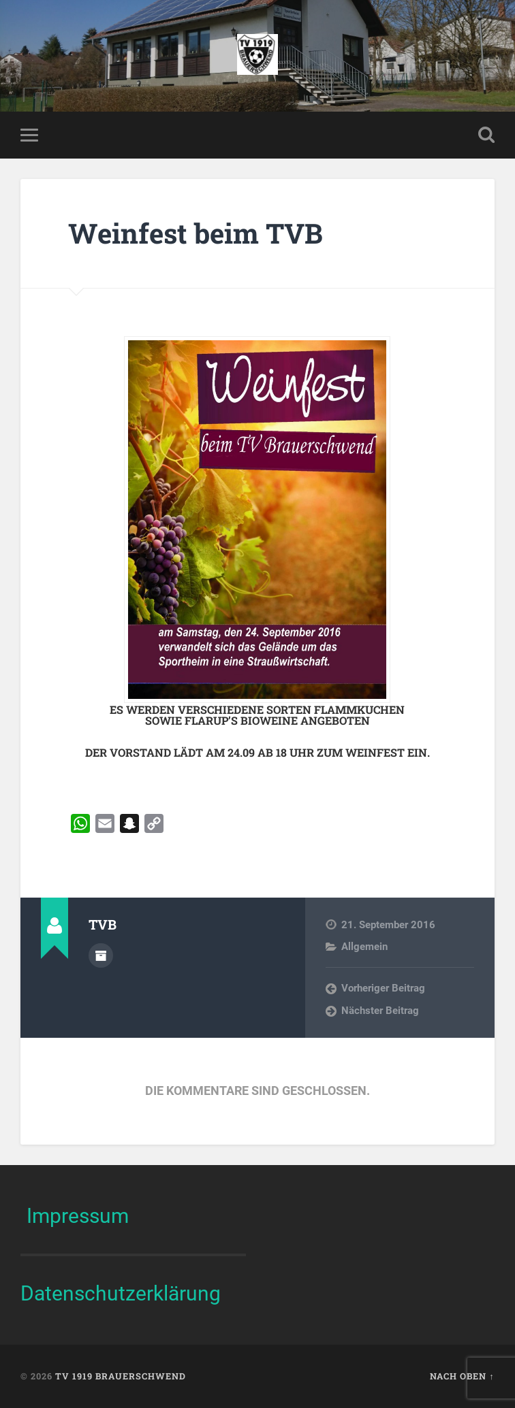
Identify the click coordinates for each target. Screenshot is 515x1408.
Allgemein (364, 946)
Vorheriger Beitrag (383, 988)
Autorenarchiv (101, 955)
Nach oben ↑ (462, 1376)
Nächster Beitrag (380, 1010)
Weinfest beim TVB (195, 233)
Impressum (78, 1216)
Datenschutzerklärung (120, 1293)
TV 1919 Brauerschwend (120, 1376)
